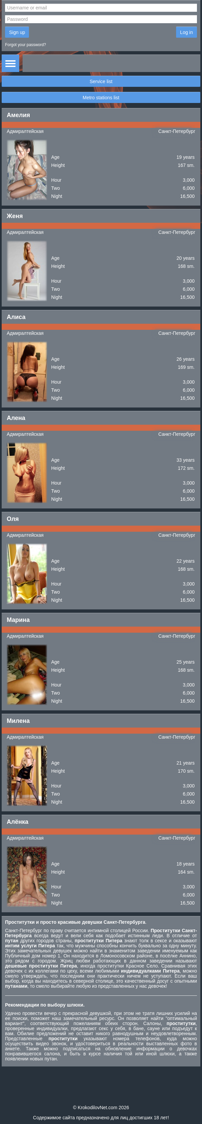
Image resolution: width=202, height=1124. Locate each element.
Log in (186, 32)
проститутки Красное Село (127, 966)
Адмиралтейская (25, 131)
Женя (15, 216)
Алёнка (17, 821)
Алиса (16, 317)
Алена (16, 418)
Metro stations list (101, 97)
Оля (13, 519)
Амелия (18, 115)
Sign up (17, 32)
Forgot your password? (25, 44)
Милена (18, 720)
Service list (101, 81)
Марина (18, 620)
